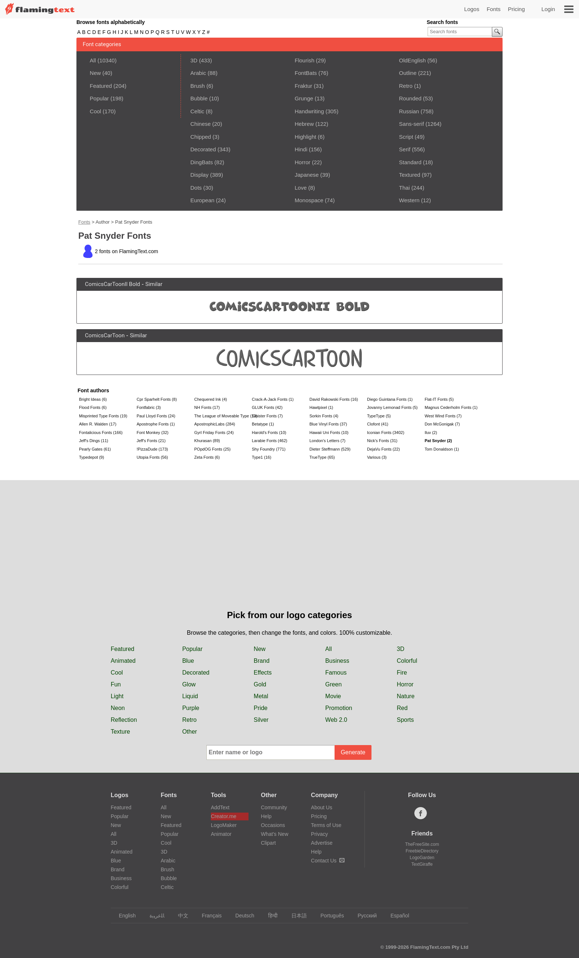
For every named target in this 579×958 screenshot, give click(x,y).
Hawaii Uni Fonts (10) (329, 432)
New (95, 73)
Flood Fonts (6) (93, 407)
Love (301, 188)
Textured (410, 175)
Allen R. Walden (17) (97, 424)
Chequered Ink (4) (210, 399)
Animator (221, 834)
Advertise (321, 843)
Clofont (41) (377, 424)
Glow (188, 684)
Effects (263, 672)
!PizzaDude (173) (152, 449)
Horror (303, 162)
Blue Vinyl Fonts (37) (328, 424)
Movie (333, 696)
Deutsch (241, 916)
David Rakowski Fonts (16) (333, 399)
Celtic (198, 111)
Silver (261, 720)
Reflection (124, 720)
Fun (116, 684)
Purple (190, 708)
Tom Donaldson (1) (442, 449)
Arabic (198, 73)
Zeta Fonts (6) (207, 457)
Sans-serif (411, 124)
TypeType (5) (379, 416)
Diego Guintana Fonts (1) (390, 399)
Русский (363, 916)
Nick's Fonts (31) (382, 440)
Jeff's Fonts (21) (151, 440)
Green (333, 684)
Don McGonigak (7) (442, 424)
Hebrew (304, 124)
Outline (408, 73)
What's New (274, 834)
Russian (409, 111)
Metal (261, 696)
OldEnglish (412, 60)
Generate (353, 752)
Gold (260, 684)
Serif (405, 149)
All (93, 60)
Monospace (309, 200)
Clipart (268, 843)
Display (200, 175)
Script (406, 137)
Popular (99, 98)
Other (189, 731)
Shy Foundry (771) (268, 449)
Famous (336, 672)
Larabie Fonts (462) (269, 440)
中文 (179, 916)
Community (274, 807)
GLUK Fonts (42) (267, 407)
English (124, 916)
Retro (406, 86)
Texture (120, 731)
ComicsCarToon (104, 335)
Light (117, 696)
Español (396, 916)
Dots (196, 188)
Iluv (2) (431, 432)
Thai (404, 188)
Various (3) (377, 457)
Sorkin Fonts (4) (323, 416)
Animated (123, 661)
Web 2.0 (336, 720)
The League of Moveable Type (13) (222, 416)
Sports (405, 720)
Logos (471, 9)
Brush (198, 86)
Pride (260, 708)
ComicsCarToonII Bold (112, 284)
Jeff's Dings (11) (93, 440)
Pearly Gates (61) (95, 449)
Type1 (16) (261, 457)
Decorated (203, 149)
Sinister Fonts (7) (267, 416)
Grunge (304, 98)
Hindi (301, 149)
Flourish (304, 60)
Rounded (410, 98)
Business (337, 661)
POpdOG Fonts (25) (212, 449)
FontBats (306, 73)
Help (266, 816)
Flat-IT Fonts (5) (439, 399)
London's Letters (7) (327, 440)
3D (194, 60)
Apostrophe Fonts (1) (156, 424)
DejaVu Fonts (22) (383, 449)
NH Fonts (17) (207, 407)
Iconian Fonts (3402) (385, 432)
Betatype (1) (263, 424)
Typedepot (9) (91, 457)
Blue (188, 661)
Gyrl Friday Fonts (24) (214, 432)
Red (402, 708)
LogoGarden (422, 857)
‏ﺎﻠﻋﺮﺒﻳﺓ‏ (153, 916)
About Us (321, 807)
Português (329, 916)
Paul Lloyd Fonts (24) (156, 416)
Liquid (190, 696)
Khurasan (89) (207, 440)
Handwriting (309, 111)
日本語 (295, 916)
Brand (262, 661)
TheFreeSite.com (422, 844)
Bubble (199, 98)
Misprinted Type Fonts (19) (103, 416)
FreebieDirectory (422, 851)
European (203, 200)
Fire (402, 672)
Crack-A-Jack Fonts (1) (273, 399)
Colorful (407, 661)
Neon (118, 708)
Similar (153, 284)
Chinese (201, 124)
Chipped (201, 137)
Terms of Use (326, 825)
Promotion (338, 708)
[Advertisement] (289, 553)
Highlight (305, 137)
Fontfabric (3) (149, 407)
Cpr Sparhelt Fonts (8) (157, 399)
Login (548, 9)
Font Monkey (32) (152, 432)
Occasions (273, 825)
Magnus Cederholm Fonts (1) (451, 407)
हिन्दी (269, 916)
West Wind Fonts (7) (443, 416)
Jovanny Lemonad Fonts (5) (392, 407)
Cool (95, 111)
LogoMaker (224, 825)
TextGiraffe (422, 864)
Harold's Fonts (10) (269, 432)
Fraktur (303, 86)
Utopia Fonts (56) (152, 457)
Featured (101, 86)
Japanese (307, 175)
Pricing (516, 9)
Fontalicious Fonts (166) (101, 432)
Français (208, 916)
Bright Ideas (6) (93, 399)
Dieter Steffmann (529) (329, 449)
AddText (220, 807)
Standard (410, 162)
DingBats (202, 162)
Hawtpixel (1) (321, 407)
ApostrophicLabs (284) (214, 424)
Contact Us (328, 861)
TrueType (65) (322, 457)
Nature (406, 696)
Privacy (319, 834)
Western (409, 200)
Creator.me (223, 816)
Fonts (494, 9)
